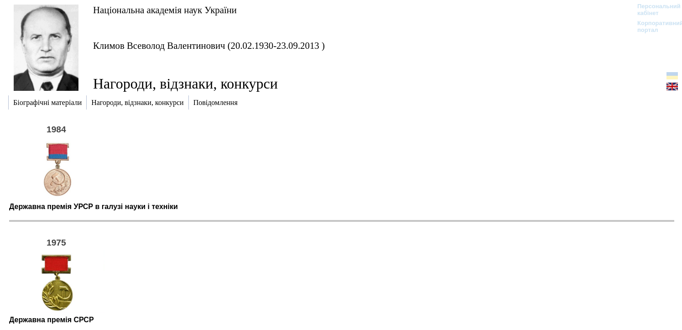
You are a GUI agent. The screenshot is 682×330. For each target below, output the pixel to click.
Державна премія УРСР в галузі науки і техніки (93, 206)
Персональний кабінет (654, 9)
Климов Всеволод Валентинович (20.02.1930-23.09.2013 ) (209, 45)
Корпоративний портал (654, 26)
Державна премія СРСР (51, 320)
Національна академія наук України (165, 10)
